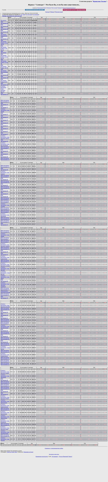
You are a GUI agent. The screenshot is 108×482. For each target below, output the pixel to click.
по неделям (29, 14)
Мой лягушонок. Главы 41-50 (4, 35)
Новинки (60, 7)
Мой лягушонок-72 (4, 84)
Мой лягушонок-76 (4, 77)
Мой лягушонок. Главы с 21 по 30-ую (4, 56)
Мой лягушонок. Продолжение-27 (5, 101)
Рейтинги (49, 7)
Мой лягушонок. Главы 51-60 (4, 80)
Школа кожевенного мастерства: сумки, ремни (34, 9)
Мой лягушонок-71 (4, 38)
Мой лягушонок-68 (4, 25)
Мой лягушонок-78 (4, 28)
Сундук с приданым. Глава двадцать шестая (3, 89)
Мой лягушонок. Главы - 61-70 (4, 66)
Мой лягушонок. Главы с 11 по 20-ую (4, 42)
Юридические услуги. (74, 9)
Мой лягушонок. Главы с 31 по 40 (4, 61)
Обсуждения (54, 7)
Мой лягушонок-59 (4, 22)
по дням (23, 14)
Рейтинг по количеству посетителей (12, 16)
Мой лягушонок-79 (4, 119)
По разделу (3, 20)
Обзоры (64, 7)
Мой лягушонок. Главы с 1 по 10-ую (4, 47)
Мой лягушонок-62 (4, 31)
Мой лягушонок (3, 52)
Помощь (68, 7)
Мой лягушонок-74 (4, 104)
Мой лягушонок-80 (4, 74)
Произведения (58, 12)
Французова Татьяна (99, 1)
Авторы (47, 12)
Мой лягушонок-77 (4, 93)
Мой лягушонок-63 (4, 116)
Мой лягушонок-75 (4, 113)
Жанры (52, 12)
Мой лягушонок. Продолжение (4, 71)
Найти (45, 7)
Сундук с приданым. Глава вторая (5, 110)
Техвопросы (72, 7)
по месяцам (36, 14)
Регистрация (40, 7)
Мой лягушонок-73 (4, 106)
